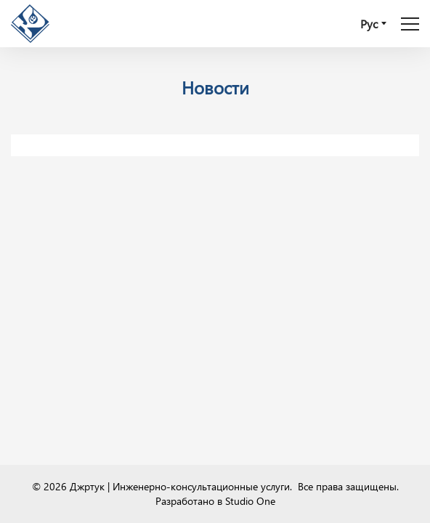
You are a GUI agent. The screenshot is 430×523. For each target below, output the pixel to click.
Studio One (250, 501)
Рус (369, 23)
